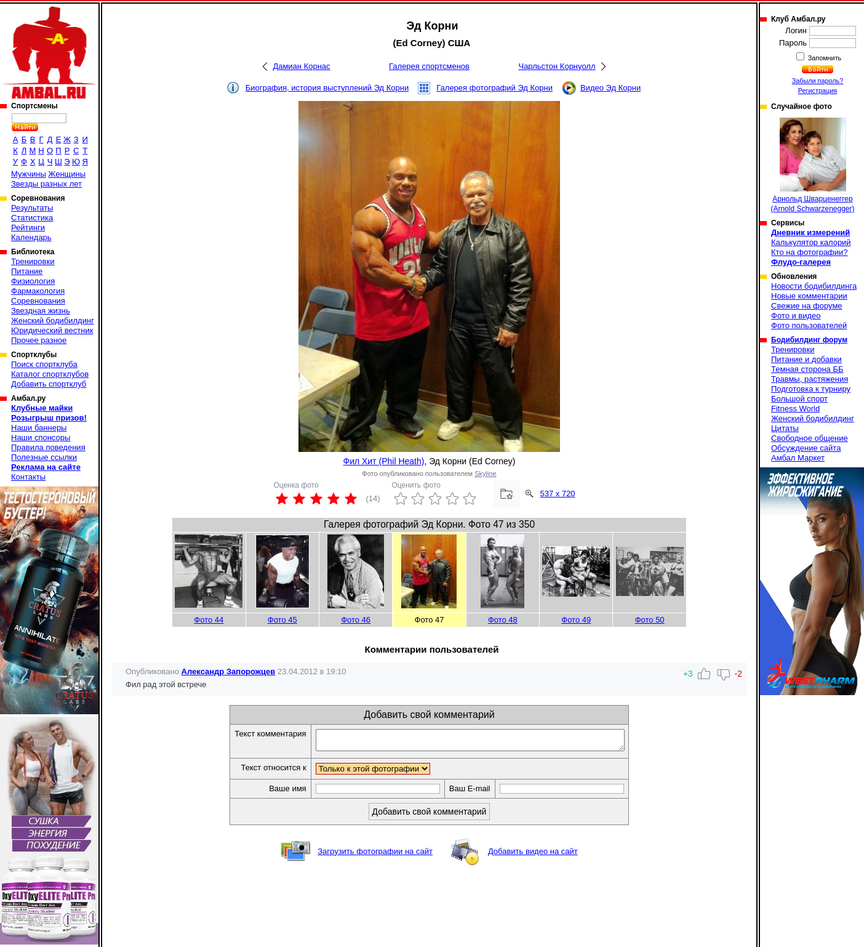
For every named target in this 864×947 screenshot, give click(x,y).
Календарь (31, 237)
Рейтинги (28, 227)
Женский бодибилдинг (52, 320)
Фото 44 (208, 619)
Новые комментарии (809, 295)
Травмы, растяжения (809, 379)
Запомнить (824, 58)
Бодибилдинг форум (809, 340)
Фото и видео (796, 315)
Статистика (32, 217)
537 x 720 (557, 493)
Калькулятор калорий (811, 242)
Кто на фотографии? (809, 252)
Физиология (33, 281)
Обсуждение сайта (806, 448)
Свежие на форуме (806, 305)
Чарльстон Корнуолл (556, 66)
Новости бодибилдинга (814, 286)
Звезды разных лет (46, 183)
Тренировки (32, 261)
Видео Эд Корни (610, 87)
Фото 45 (282, 619)
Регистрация (817, 90)
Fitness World (795, 408)
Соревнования (38, 300)
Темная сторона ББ (807, 369)
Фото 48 (503, 619)
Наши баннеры (38, 427)
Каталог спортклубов (50, 374)
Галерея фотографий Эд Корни (494, 87)
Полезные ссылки (44, 457)
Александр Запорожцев (229, 671)
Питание (26, 271)
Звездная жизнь (40, 310)
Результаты (32, 207)
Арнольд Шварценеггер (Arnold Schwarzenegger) (812, 165)
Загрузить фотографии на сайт (375, 855)
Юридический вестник (52, 330)
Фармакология (38, 291)
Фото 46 (355, 619)
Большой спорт (799, 398)
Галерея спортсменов (429, 66)
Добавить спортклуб (48, 384)
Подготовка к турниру (810, 388)
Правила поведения (48, 447)
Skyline (485, 473)
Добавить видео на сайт (533, 855)
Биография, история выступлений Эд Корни (327, 87)
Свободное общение (809, 438)
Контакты (28, 477)
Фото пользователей (809, 325)
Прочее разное (38, 340)
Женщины (67, 174)
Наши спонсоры (40, 437)
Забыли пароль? (818, 80)
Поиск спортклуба (44, 364)
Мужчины (28, 174)
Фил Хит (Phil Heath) (384, 461)
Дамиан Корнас (301, 66)
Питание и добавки (806, 359)
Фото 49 (576, 619)
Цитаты (785, 428)
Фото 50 (650, 619)
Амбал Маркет (798, 457)
